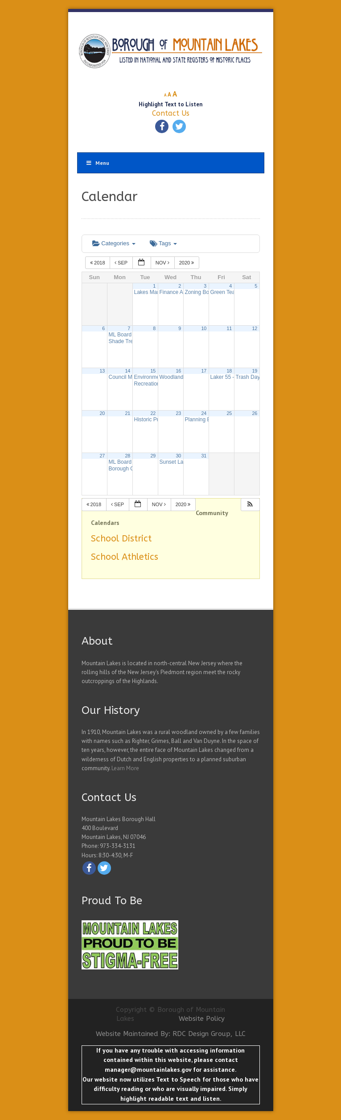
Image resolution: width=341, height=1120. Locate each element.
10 (203, 328)
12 (254, 328)
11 (229, 328)
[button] (250, 505)
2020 (187, 262)
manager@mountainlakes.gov (148, 1069)
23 (178, 413)
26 (254, 413)
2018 (98, 262)
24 (203, 413)
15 (153, 370)
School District (121, 538)
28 (127, 455)
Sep (122, 262)
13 (102, 370)
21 (127, 413)
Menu (98, 162)
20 (102, 413)
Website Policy (202, 1019)
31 (203, 455)
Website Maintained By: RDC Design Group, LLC (171, 1034)
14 (127, 370)
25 (229, 413)
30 (178, 455)
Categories (114, 243)
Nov (163, 262)
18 (229, 370)
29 (153, 455)
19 (254, 370)
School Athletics (124, 557)
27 (102, 455)
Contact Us (170, 113)
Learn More (125, 768)
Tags (163, 243)
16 (178, 370)
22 (153, 413)
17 (203, 370)
